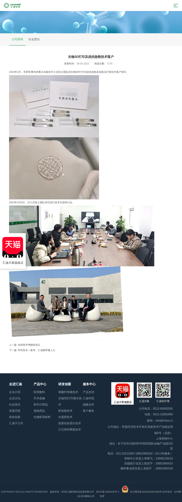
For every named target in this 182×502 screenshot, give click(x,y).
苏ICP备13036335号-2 (107, 491)
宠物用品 (39, 410)
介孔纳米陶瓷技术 (69, 429)
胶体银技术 (65, 410)
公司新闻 (17, 39)
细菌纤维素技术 (68, 392)
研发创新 (14, 417)
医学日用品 (41, 404)
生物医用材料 (42, 417)
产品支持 (88, 392)
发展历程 (14, 410)
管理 (102, 496)
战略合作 (88, 404)
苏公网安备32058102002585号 (146, 491)
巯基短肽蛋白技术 (69, 423)
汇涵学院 (88, 398)
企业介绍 (14, 392)
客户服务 (88, 410)
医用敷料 (39, 392)
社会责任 (34, 39)
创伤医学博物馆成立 (29, 344)
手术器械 (39, 398)
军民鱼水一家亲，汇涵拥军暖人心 (36, 350)
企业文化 (14, 398)
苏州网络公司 (88, 496)
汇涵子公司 (16, 423)
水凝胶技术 (65, 417)
